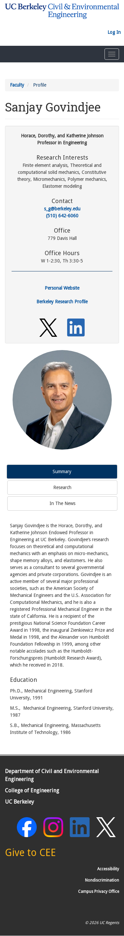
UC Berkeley (19, 802)
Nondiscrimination (102, 880)
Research (62, 487)
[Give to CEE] (30, 854)
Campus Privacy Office (98, 891)
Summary (62, 471)
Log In (114, 32)
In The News (62, 503)
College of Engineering (32, 790)
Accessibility (108, 869)
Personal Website (62, 288)
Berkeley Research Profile (62, 301)
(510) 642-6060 (62, 215)
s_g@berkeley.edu (62, 208)
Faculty (17, 85)
